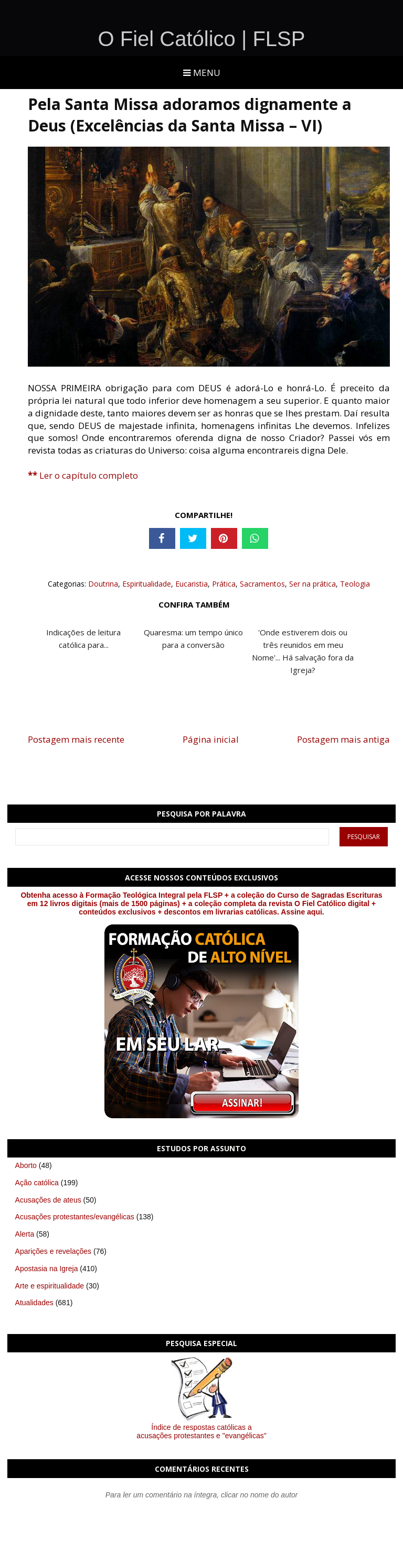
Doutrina (103, 584)
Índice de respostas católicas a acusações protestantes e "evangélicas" (201, 1431)
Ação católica (37, 1182)
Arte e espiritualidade (49, 1286)
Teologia (355, 584)
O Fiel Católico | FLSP (201, 38)
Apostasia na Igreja (46, 1268)
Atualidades (34, 1302)
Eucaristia (191, 584)
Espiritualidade (146, 584)
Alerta (25, 1234)
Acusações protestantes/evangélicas (74, 1217)
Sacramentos (262, 584)
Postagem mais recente (76, 739)
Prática (224, 584)
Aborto (26, 1165)
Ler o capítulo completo (83, 475)
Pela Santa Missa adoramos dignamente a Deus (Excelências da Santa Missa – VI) (190, 114)
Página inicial (211, 739)
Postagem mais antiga (343, 739)
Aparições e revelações (53, 1251)
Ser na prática (312, 584)
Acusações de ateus (48, 1200)
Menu (201, 73)
